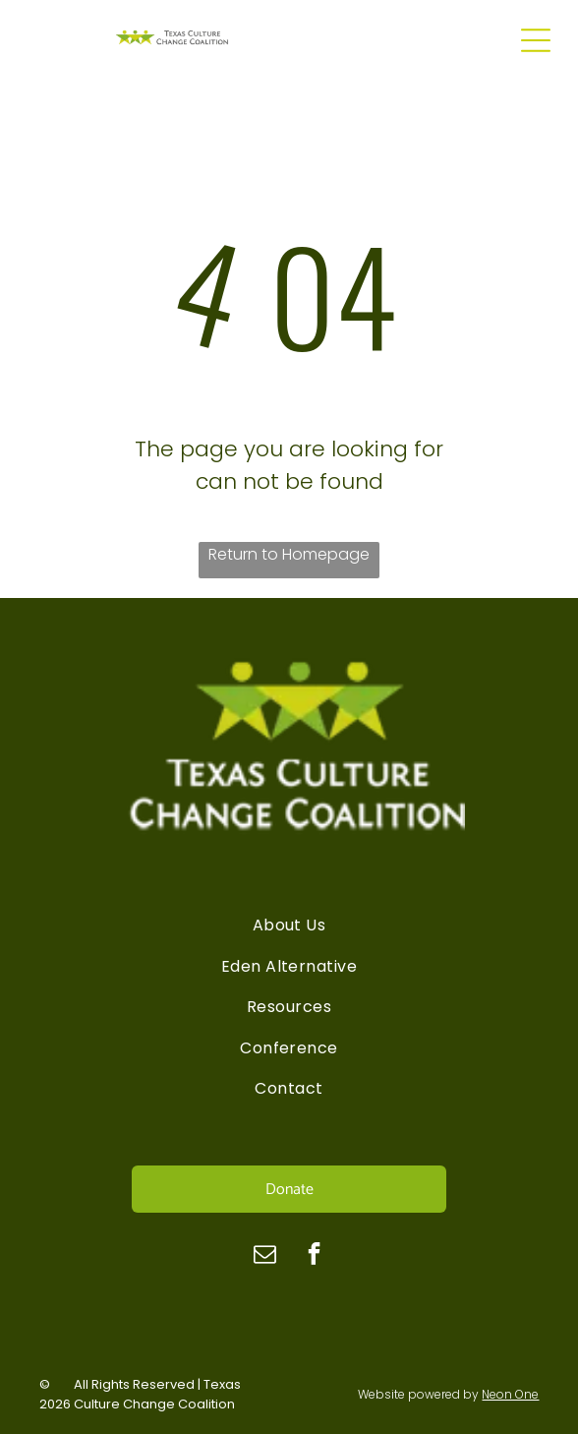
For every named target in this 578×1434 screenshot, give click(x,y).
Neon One (510, 1394)
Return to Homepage (289, 554)
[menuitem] (289, 925)
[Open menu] (535, 40)
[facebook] (314, 1256)
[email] (265, 1256)
